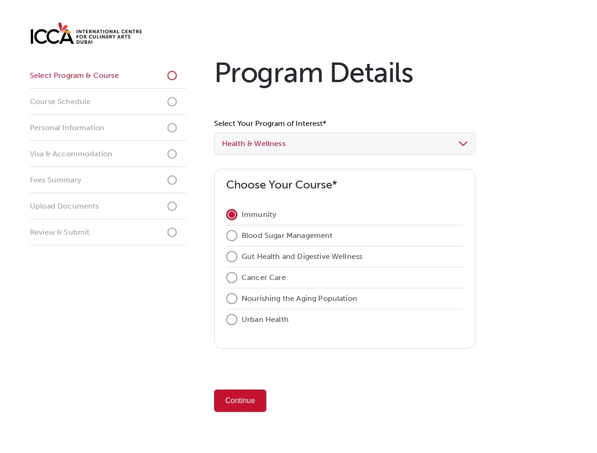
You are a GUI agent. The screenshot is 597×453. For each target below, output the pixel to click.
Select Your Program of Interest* (270, 123)
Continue (240, 400)
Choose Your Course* (281, 184)
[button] (390, 143)
